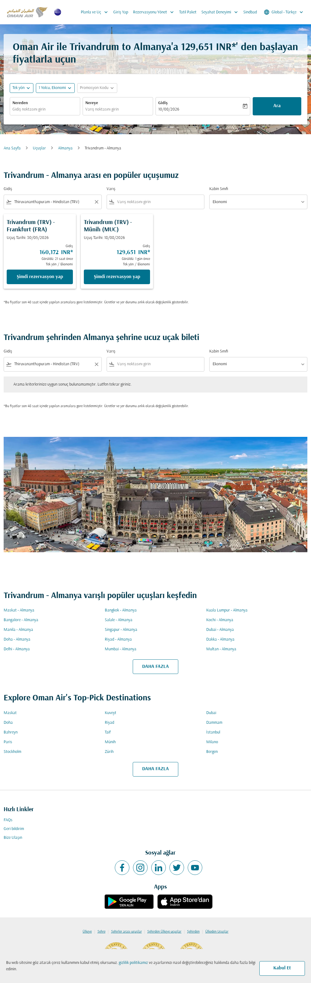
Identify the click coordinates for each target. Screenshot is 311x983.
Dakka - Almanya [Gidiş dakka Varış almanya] (220, 639)
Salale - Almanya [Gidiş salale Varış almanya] (118, 620)
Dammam (214, 722)
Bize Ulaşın (13, 837)
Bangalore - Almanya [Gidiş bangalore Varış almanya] (21, 620)
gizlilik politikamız (133, 963)
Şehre (101, 932)
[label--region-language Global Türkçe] (284, 12)
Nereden (20, 103)
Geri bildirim (14, 829)
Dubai (211, 713)
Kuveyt (110, 713)
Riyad (109, 722)
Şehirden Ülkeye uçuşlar (164, 932)
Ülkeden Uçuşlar (216, 932)
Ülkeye (87, 932)
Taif (108, 732)
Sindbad (250, 12)
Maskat (10, 713)
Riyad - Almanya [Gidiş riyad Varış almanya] (118, 639)
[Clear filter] (96, 202)
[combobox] (44, 109)
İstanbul (213, 732)
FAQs (8, 820)
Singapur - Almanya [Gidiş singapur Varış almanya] (121, 630)
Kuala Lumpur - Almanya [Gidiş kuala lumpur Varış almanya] (227, 610)
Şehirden (193, 932)
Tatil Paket (188, 12)
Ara (277, 106)
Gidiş (163, 103)
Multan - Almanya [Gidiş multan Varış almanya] (221, 649)
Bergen (212, 752)
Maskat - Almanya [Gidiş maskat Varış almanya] (19, 610)
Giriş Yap (120, 12)
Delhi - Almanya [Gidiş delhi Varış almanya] (17, 649)
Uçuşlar (39, 148)
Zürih (109, 752)
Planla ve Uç (96, 12)
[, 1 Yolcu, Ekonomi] (52, 88)
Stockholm (12, 752)
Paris (8, 742)
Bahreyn (11, 732)
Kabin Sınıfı (218, 189)
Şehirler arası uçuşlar (126, 932)
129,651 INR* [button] (208, 47)
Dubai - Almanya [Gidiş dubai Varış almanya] (220, 630)
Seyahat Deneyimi (221, 12)
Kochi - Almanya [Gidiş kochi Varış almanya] (219, 620)
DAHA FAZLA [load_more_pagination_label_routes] (155, 666)
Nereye (91, 103)
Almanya (65, 148)
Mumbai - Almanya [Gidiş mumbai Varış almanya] (120, 649)
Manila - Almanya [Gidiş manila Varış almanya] (18, 630)
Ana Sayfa (12, 148)
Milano (212, 742)
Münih (110, 742)
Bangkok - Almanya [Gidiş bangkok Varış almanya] (121, 610)
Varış (111, 189)
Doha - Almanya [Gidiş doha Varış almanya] (17, 639)
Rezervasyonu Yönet (155, 12)
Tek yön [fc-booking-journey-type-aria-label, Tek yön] (18, 88)
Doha (8, 722)
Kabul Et (282, 968)
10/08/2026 (168, 109)
